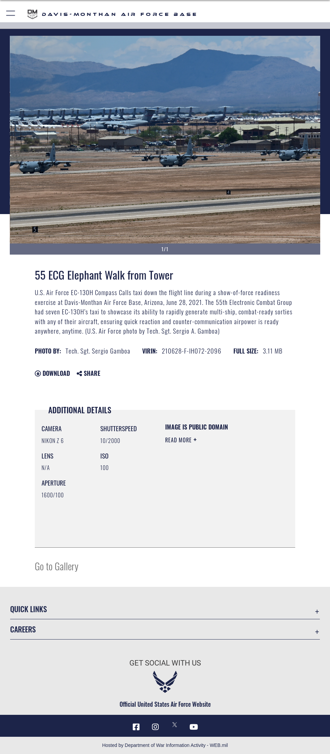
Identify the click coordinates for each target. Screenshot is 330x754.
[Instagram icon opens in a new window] (155, 727)
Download (52, 373)
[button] (11, 14)
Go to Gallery (56, 565)
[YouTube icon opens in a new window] (194, 727)
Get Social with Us (165, 663)
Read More (179, 440)
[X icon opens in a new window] (175, 725)
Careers (23, 629)
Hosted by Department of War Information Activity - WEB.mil (165, 745)
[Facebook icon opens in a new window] (136, 727)
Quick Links (28, 608)
